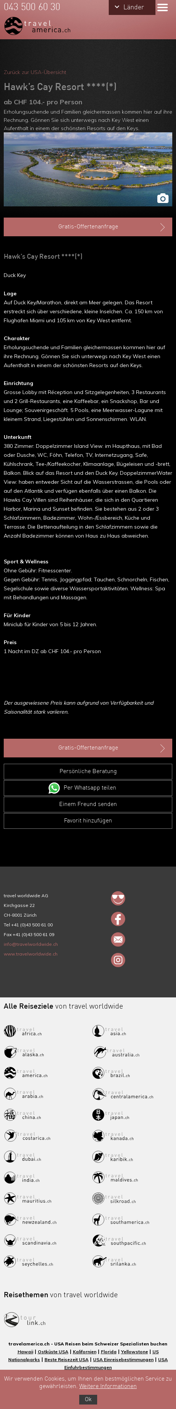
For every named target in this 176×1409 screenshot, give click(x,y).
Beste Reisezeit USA (66, 1359)
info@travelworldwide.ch (31, 944)
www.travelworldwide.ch (31, 954)
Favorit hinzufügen (88, 821)
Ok (88, 1400)
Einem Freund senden (88, 804)
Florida (109, 1351)
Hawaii (25, 1351)
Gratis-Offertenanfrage (112, 227)
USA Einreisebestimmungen (123, 1359)
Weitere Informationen (108, 1387)
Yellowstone (134, 1351)
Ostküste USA (53, 1351)
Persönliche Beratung (88, 772)
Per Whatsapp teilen (90, 788)
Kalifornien (84, 1351)
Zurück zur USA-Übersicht (35, 72)
